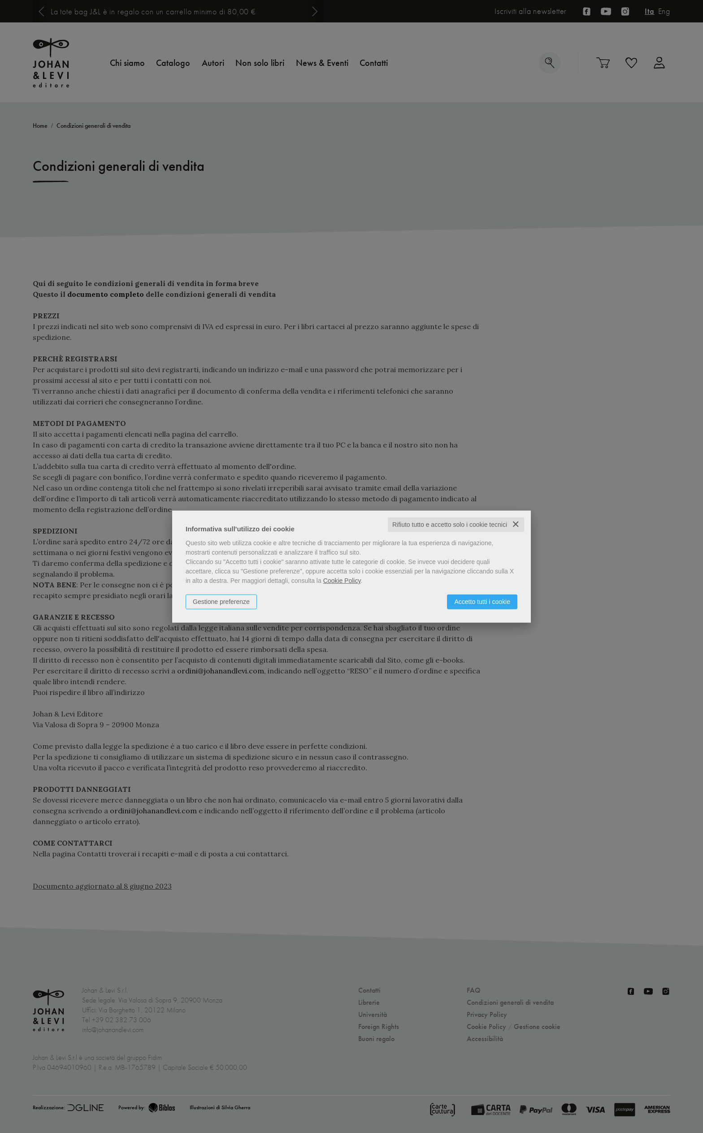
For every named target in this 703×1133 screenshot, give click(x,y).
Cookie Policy (342, 580)
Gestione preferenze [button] (221, 601)
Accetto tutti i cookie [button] (482, 601)
